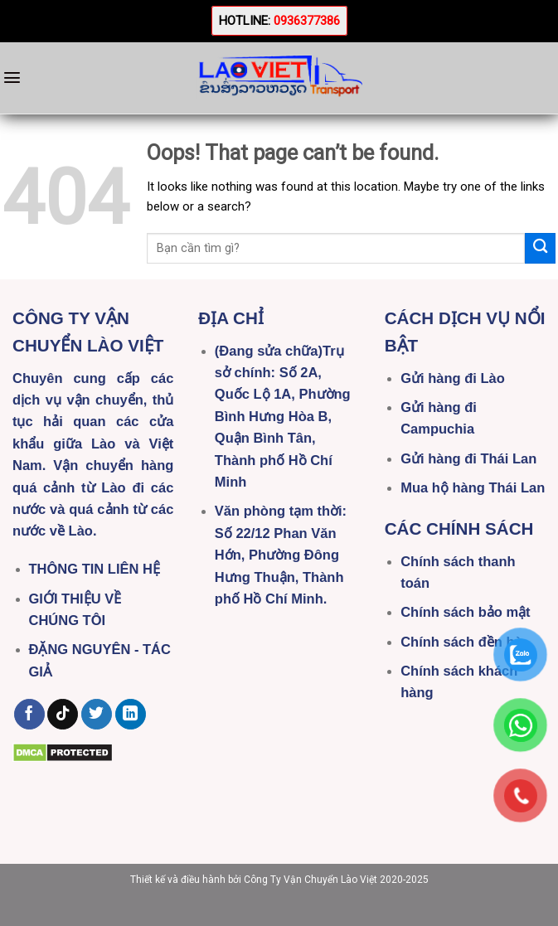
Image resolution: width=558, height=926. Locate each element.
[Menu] (12, 77)
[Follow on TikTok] (62, 714)
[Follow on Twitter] (96, 714)
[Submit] (540, 248)
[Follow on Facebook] (29, 714)
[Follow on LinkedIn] (130, 714)
